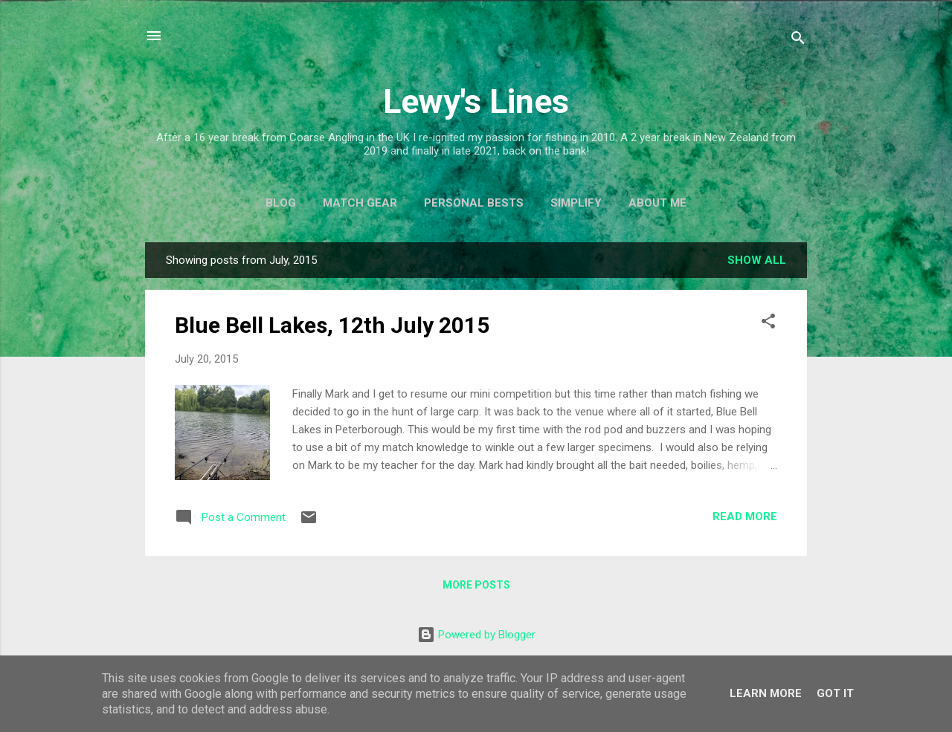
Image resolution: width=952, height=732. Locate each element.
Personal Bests (474, 203)
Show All (756, 260)
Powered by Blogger (476, 634)
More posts (476, 585)
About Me (657, 203)
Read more (745, 516)
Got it (835, 693)
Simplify (576, 203)
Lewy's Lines (476, 101)
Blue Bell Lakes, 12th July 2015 (332, 325)
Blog (281, 203)
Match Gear (360, 203)
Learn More (766, 693)
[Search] (798, 40)
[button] (768, 323)
